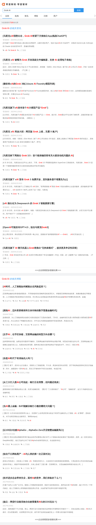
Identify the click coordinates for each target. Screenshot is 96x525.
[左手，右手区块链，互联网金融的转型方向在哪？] (29, 334)
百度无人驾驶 (24, 373)
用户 (55, 16)
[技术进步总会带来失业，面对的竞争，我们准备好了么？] (32, 478)
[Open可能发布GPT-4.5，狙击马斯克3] (26, 227)
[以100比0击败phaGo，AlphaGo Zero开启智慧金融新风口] (33, 430)
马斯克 (7, 74)
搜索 (79, 10)
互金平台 (8, 301)
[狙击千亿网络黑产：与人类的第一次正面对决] (27, 454)
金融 (24, 301)
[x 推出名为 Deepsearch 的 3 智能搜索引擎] (28, 203)
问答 (46, 16)
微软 (6, 98)
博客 (36, 16)
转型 (28, 349)
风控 (16, 301)
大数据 (7, 325)
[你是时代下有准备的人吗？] (18, 358)
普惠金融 (16, 325)
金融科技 (36, 325)
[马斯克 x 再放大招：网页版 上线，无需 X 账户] (30, 131)
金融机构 (16, 444)
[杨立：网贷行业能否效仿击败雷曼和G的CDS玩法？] (30, 502)
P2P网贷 (45, 301)
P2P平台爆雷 (34, 301)
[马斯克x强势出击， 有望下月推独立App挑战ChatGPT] (35, 36)
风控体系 (23, 420)
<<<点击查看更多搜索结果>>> (48, 270)
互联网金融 (19, 349)
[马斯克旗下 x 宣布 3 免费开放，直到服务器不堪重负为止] (35, 179)
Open (7, 238)
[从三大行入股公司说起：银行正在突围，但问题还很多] (31, 382)
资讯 (26, 16)
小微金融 (26, 325)
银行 (6, 397)
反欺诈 (7, 468)
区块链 (40, 349)
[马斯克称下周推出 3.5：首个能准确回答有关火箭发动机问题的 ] (38, 155)
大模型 (16, 122)
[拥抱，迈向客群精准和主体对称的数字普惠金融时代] (30, 310)
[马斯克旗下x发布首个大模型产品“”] (25, 108)
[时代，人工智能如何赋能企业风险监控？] (24, 286)
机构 (17, 16)
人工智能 (22, 50)
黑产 (34, 468)
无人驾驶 (8, 373)
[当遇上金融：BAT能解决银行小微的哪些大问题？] (29, 406)
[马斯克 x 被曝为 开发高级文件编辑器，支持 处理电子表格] (37, 60)
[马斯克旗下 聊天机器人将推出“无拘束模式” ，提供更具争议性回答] (40, 248)
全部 (7, 16)
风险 (6, 492)
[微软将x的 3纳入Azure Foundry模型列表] (29, 84)
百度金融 (16, 468)
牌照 (13, 397)
